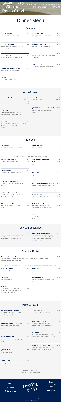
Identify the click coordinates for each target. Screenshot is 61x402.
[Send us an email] (12, 391)
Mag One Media (33, 400)
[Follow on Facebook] (5, 391)
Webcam (46, 7)
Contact (55, 7)
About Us (32, 4)
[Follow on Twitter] (10, 391)
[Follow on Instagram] (8, 391)
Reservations (52, 4)
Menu (41, 4)
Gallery (37, 7)
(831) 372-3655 (53, 393)
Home (23, 4)
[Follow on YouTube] (15, 391)
